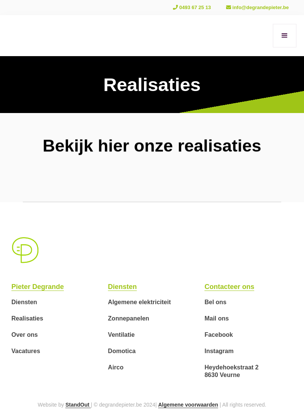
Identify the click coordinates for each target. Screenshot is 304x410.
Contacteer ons (229, 287)
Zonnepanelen (128, 318)
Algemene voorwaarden (188, 405)
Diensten (24, 302)
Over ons (24, 334)
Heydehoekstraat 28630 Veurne (231, 371)
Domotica (122, 351)
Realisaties (27, 318)
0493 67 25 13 (192, 7)
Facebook (218, 334)
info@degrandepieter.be (257, 7)
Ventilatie (121, 334)
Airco (116, 367)
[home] (19, 35)
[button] (284, 35)
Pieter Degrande (37, 287)
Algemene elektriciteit (139, 302)
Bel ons (215, 302)
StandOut (78, 405)
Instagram (218, 351)
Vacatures (25, 351)
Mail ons (216, 318)
